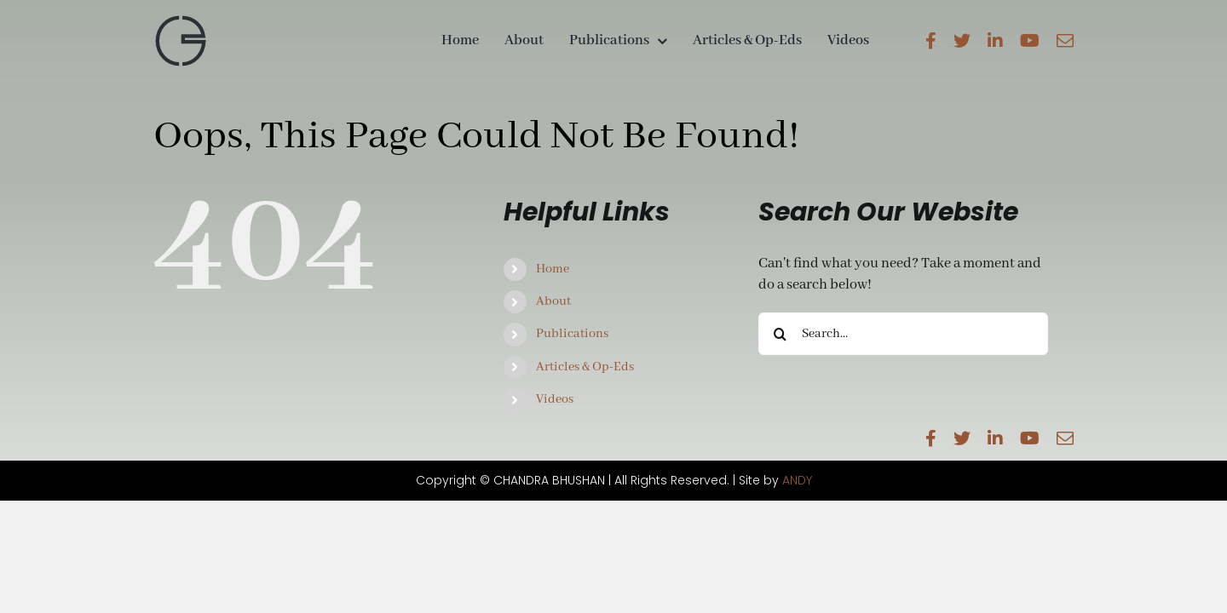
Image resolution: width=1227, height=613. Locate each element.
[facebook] (930, 40)
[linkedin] (995, 40)
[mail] (1065, 40)
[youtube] (1030, 40)
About (553, 301)
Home (552, 269)
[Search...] (903, 333)
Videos (554, 399)
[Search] (779, 333)
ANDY (797, 480)
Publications (572, 333)
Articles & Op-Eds (585, 367)
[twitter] (962, 40)
